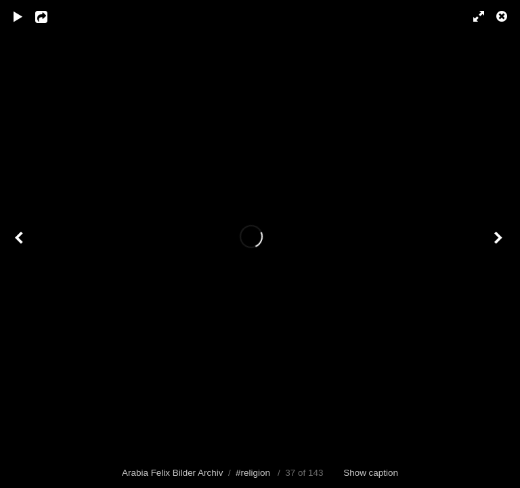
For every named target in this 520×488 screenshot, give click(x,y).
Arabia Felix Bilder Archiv (172, 473)
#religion (253, 473)
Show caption (370, 473)
